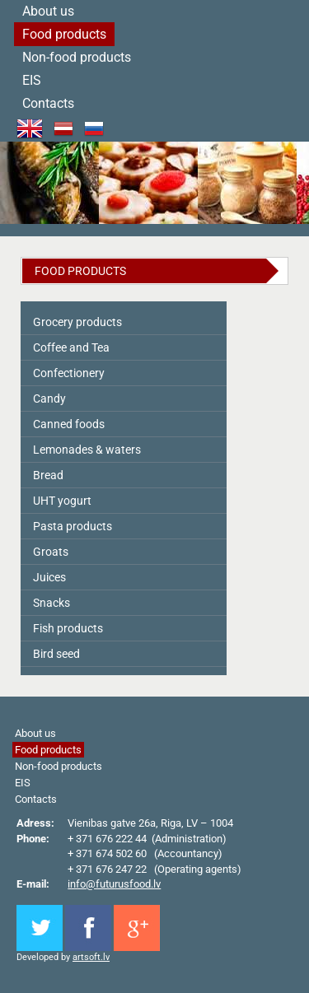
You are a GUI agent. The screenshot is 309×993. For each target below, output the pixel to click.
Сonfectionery (69, 373)
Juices (49, 577)
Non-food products (76, 57)
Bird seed (56, 653)
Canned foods (69, 424)
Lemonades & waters (87, 449)
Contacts (48, 103)
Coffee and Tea (71, 347)
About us (35, 733)
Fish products (68, 628)
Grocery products (77, 322)
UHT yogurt (62, 500)
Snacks (51, 602)
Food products (64, 34)
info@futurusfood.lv (114, 884)
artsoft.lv (91, 957)
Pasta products (72, 526)
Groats (50, 551)
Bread (48, 475)
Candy (49, 398)
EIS (31, 80)
